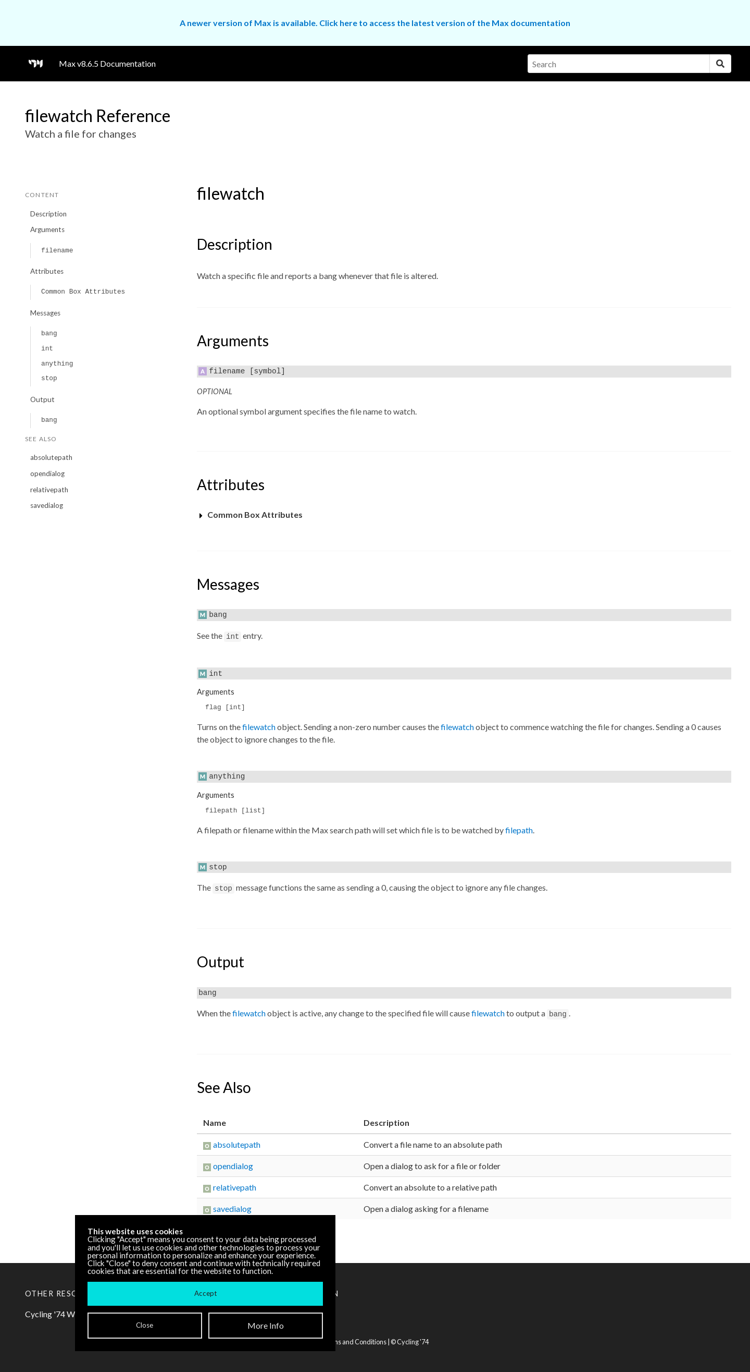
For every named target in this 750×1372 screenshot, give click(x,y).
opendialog (47, 473)
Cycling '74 (413, 1342)
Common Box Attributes (83, 292)
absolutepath (51, 457)
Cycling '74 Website (61, 1314)
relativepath (49, 489)
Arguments (47, 229)
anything (57, 364)
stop (49, 378)
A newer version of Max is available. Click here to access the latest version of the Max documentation (375, 23)
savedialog (46, 505)
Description (48, 214)
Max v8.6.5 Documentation (107, 63)
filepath (519, 830)
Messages (45, 313)
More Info (265, 1325)
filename (57, 250)
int (47, 349)
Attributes (47, 271)
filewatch (259, 727)
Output (42, 399)
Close (144, 1325)
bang (49, 333)
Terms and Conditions (354, 1342)
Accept (205, 1293)
